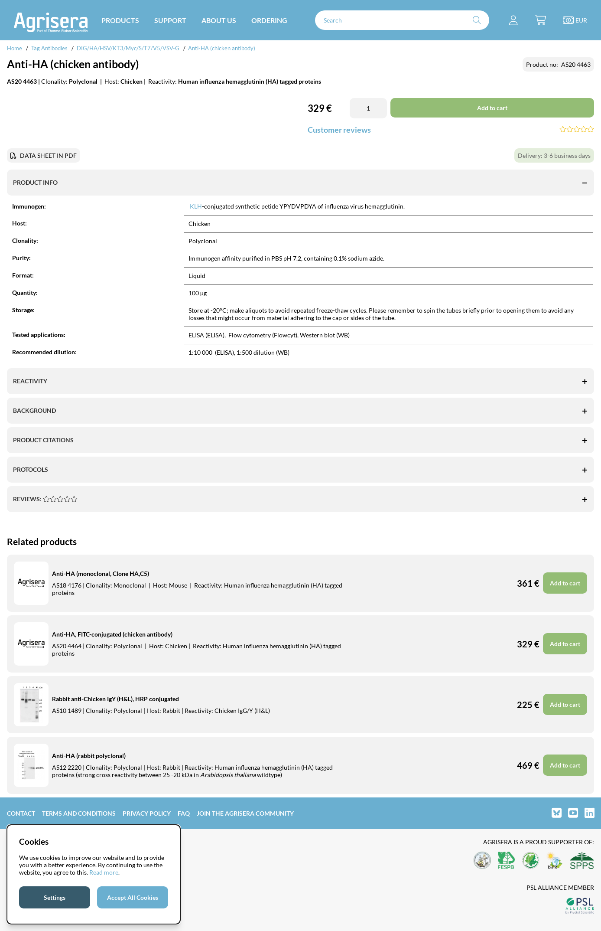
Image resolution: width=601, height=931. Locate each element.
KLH (196, 206)
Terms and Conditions (79, 813)
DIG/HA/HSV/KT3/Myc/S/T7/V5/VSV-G (128, 48)
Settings (54, 897)
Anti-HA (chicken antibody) (221, 48)
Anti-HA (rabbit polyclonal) (89, 755)
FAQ (184, 813)
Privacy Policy (147, 813)
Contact (21, 813)
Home (14, 48)
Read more (103, 872)
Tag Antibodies (49, 48)
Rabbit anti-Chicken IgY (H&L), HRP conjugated (115, 698)
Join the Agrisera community (245, 813)
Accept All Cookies (132, 897)
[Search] (402, 20)
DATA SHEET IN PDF (48, 155)
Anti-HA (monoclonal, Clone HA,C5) (100, 573)
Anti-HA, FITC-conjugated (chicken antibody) (112, 634)
